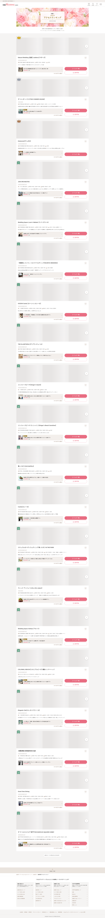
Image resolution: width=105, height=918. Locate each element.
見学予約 (76, 73)
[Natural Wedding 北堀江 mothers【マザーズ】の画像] (52, 46)
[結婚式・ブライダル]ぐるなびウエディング (24, 874)
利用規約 (25, 912)
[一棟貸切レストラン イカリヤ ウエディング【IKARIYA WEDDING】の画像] (52, 251)
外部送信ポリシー (45, 912)
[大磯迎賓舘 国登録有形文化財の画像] (52, 739)
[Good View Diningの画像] (52, 780)
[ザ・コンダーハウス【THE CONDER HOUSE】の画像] (52, 88)
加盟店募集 (60, 912)
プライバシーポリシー (37, 912)
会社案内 (21, 912)
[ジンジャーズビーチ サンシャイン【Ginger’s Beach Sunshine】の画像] (52, 414)
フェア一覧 (75, 69)
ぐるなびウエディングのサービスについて (70, 912)
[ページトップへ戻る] (52, 870)
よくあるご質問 (82, 912)
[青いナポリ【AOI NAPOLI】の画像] (52, 455)
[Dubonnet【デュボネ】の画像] (52, 129)
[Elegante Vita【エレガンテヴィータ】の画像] (52, 699)
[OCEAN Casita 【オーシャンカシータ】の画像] (52, 292)
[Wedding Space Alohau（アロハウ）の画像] (52, 617)
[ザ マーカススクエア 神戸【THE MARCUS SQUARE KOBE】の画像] (52, 821)
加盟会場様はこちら (53, 912)
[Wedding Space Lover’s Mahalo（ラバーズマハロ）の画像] (52, 211)
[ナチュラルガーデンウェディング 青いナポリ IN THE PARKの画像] (52, 536)
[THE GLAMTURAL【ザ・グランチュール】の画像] (52, 333)
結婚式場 (34, 874)
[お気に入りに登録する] (85, 57)
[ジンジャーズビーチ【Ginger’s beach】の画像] (52, 373)
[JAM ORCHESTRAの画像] (52, 170)
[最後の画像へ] (86, 46)
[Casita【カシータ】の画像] (52, 495)
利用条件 (30, 912)
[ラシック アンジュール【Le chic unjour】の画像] (52, 576)
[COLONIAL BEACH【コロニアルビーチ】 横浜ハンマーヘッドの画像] (52, 658)
